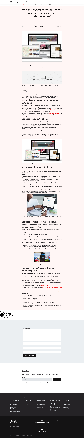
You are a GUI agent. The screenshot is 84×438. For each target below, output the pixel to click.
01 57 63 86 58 (42, 427)
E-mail (24, 346)
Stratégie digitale (13, 404)
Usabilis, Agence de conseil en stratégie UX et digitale (55, 401)
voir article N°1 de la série (54, 113)
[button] (2, 316)
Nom (24, 341)
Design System (13, 408)
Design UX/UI (13, 410)
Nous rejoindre (52, 406)
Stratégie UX (12, 403)
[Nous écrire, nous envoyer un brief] (42, 420)
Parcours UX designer (41, 404)
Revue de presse (53, 410)
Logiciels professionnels (28, 405)
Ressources (23, 435)
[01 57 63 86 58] (42, 425)
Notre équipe (52, 403)
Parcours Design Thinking (41, 407)
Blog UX (14, 4)
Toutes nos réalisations (27, 400)
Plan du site (17, 435)
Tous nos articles (66, 400)
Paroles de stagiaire (66, 407)
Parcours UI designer (41, 405)
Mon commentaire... (26, 328)
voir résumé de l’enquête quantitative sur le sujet (51, 109)
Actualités (65, 403)
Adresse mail (24, 377)
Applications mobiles (27, 403)
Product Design (13, 407)
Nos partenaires (53, 404)
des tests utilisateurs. (45, 285)
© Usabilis (12, 435)
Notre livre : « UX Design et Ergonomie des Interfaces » (55, 408)
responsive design (38, 123)
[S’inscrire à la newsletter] (42, 429)
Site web (24, 350)
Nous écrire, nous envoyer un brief (42, 422)
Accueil (11, 4)
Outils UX (64, 405)
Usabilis (34, 279)
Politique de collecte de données (28, 386)
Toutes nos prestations (14, 400)
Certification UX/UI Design (42, 403)
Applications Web (26, 404)
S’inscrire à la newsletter (42, 431)
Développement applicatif (15, 411)
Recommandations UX (20, 4)
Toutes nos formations (41, 400)
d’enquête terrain (45, 284)
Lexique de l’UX (66, 410)
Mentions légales (29, 435)
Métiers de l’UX (66, 408)
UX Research (12, 405)
